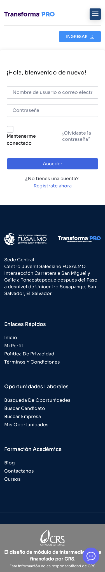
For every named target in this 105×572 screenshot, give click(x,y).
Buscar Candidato (24, 408)
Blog (9, 463)
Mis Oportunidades (26, 425)
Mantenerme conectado (21, 139)
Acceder (52, 164)
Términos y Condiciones (32, 362)
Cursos (12, 479)
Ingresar (80, 36)
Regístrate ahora (53, 186)
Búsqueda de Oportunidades (37, 400)
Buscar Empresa (22, 416)
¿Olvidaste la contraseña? (76, 136)
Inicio (10, 338)
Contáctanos (19, 471)
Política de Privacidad (29, 354)
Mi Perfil (13, 346)
